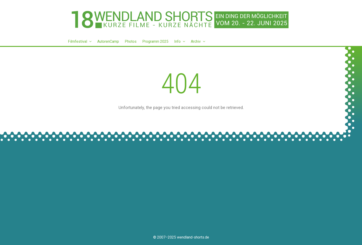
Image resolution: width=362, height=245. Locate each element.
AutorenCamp (108, 41)
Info (179, 41)
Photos (131, 41)
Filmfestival (79, 41)
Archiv (198, 41)
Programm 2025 (155, 41)
